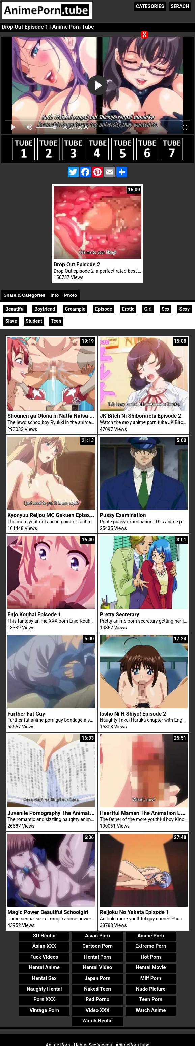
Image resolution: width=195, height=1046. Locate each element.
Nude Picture (151, 989)
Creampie (75, 309)
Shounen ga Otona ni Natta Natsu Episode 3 (60, 416)
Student (34, 321)
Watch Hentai (97, 1021)
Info (55, 295)
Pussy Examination (123, 515)
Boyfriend (44, 309)
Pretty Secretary (119, 614)
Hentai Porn (97, 957)
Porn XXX (44, 999)
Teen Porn (150, 999)
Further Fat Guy (26, 714)
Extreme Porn (150, 946)
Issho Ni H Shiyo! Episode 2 (133, 714)
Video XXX (97, 1010)
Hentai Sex (44, 978)
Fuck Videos (44, 957)
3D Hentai (44, 936)
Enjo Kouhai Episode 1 (34, 614)
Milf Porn (150, 978)
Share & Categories (24, 295)
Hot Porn (151, 957)
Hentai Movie (151, 967)
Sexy (184, 309)
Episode (103, 309)
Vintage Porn (44, 1010)
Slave (11, 321)
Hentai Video (97, 967)
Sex (165, 309)
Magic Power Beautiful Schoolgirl (47, 912)
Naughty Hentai (44, 989)
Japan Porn (98, 978)
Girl (147, 309)
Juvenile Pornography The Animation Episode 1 (64, 813)
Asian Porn (97, 936)
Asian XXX (44, 946)
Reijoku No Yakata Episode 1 (134, 912)
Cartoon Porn (97, 946)
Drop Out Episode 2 (77, 264)
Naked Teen (97, 989)
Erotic (128, 309)
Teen (56, 321)
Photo (70, 295)
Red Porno (97, 999)
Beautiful (15, 309)
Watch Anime (151, 1010)
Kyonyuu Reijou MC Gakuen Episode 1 (53, 515)
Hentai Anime (44, 967)
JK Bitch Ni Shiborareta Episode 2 (141, 416)
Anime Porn (150, 936)
